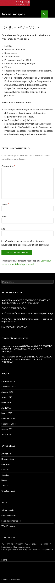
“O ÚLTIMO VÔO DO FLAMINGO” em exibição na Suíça (27, 313)
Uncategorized (8, 491)
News (4, 480)
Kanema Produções (13, 14)
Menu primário (51, 14)
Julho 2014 (6, 434)
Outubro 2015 (8, 381)
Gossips (5, 475)
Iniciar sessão (7, 510)
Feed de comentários (11, 520)
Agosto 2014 (7, 429)
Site (3, 228)
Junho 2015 (6, 397)
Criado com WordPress (10, 579)
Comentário (8, 166)
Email (5, 216)
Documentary (7, 459)
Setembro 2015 (8, 386)
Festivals (5, 469)
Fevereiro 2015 (8, 418)
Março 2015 (6, 413)
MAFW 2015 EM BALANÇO (14, 326)
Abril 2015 (6, 408)
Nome (5, 204)
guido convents (8, 346)
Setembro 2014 (8, 423)
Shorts (4, 485)
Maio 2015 (6, 402)
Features (5, 464)
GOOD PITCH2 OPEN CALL (14, 308)
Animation (6, 453)
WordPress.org (8, 526)
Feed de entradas (9, 515)
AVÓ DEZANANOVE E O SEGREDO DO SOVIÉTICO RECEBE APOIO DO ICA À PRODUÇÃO (25, 301)
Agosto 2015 (7, 392)
